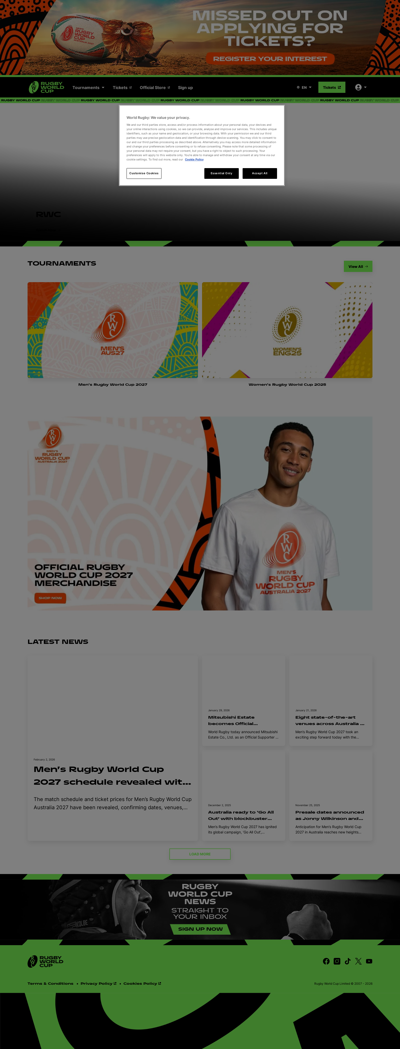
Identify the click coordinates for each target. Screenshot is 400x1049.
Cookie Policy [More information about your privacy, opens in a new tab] (194, 159)
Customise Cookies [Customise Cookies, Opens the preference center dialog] (144, 173)
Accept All (260, 173)
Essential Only (221, 173)
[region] (202, 145)
